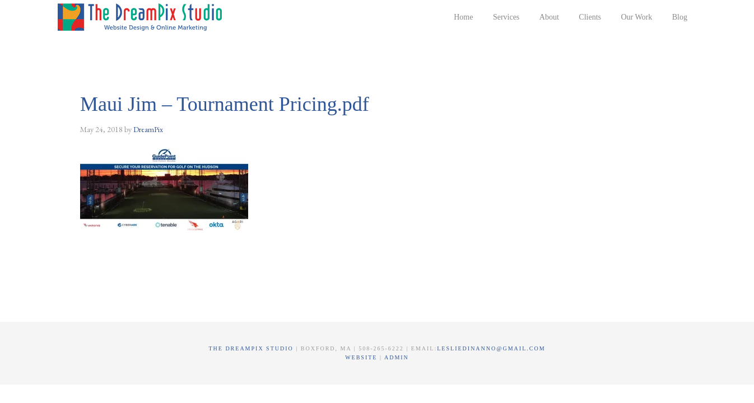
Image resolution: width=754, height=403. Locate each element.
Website (362, 357)
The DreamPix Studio (142, 17)
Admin (396, 357)
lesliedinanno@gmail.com (491, 348)
